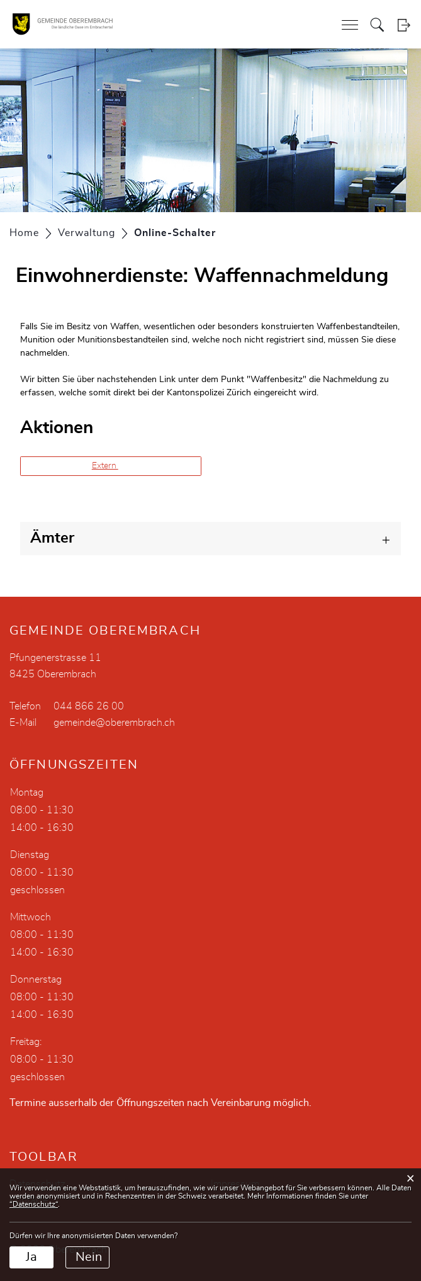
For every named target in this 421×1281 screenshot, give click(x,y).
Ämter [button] (52, 538)
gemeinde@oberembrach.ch (114, 723)
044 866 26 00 (88, 706)
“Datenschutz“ (33, 1204)
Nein (89, 1257)
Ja (31, 1257)
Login (404, 25)
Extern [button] (105, 465)
